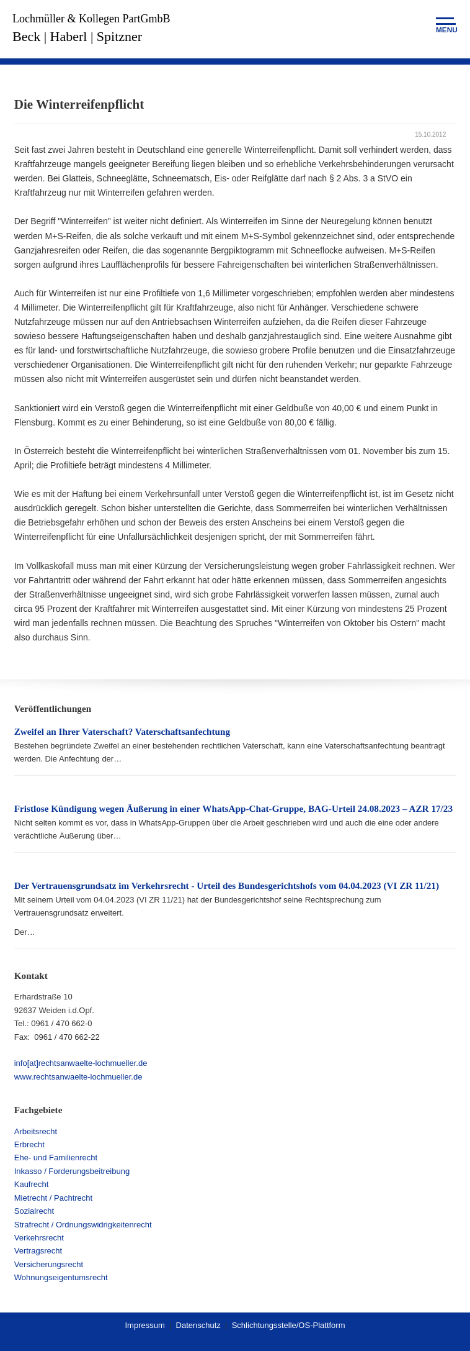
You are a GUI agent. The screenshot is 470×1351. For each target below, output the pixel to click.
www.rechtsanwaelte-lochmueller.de (78, 1076)
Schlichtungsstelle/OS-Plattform (288, 1325)
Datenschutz (198, 1325)
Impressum (144, 1325)
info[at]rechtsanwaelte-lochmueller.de (81, 1063)
